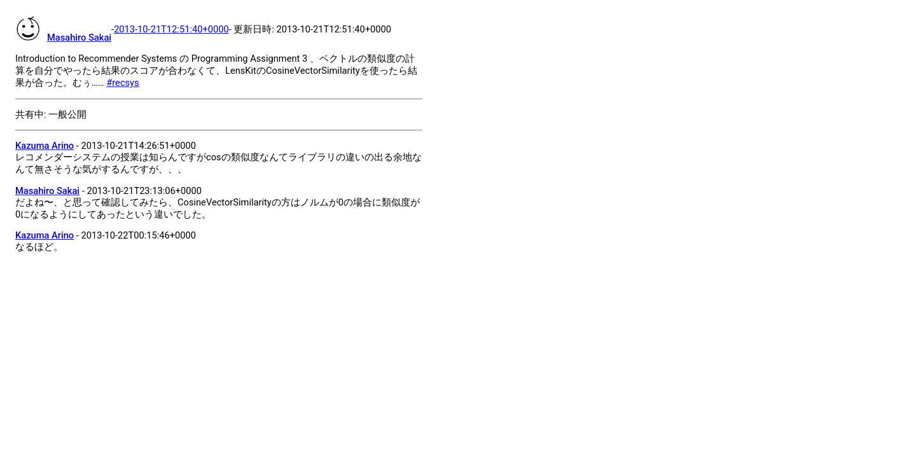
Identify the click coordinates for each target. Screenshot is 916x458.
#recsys (122, 82)
